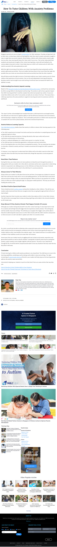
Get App (23, 446)
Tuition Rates (24, 434)
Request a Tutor (24, 432)
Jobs (23, 543)
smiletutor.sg (45, 288)
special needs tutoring (15, 257)
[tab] (4, 305)
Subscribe (45, 1)
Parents (20, 1)
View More (28, 511)
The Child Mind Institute (8, 128)
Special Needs (14, 274)
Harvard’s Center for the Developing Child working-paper (24, 89)
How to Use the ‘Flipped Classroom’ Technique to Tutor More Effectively (21, 270)
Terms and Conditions (30, 543)
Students (26, 1)
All (3, 529)
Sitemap (45, 543)
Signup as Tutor (24, 441)
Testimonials (24, 436)
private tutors (25, 55)
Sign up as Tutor (28, 328)
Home (14, 1)
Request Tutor (28, 324)
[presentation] (47, 536)
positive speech (18, 189)
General (38, 1)
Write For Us (12, 543)
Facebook (4, 305)
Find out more (24, 443)
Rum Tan (4, 12)
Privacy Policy (39, 543)
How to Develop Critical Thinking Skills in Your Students (16, 268)
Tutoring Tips (7, 299)
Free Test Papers (25, 437)
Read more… (28, 521)
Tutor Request (52, 1)
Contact (18, 543)
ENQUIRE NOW (30, 466)
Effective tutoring (7, 274)
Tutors (32, 1)
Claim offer (28, 110)
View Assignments (25, 445)
